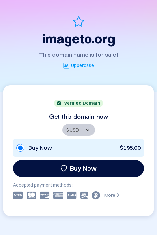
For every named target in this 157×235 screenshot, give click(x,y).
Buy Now (78, 168)
